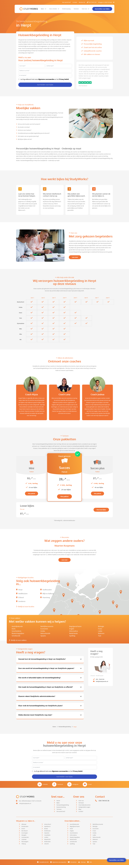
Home (54, 726)
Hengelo (24, 835)
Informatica (73, 631)
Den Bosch (25, 831)
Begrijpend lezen (75, 626)
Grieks (42, 631)
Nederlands (73, 633)
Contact (75, 2)
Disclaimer (72, 862)
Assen (23, 828)
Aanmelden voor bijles (116, 860)
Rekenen (101, 633)
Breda (46, 828)
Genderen (20, 601)
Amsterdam (25, 826)
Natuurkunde (45, 633)
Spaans (43, 636)
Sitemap (82, 862)
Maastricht (47, 839)
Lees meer (75, 257)
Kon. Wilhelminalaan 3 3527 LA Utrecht (30, 801)
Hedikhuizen (21, 593)
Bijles (43, 9)
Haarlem (46, 833)
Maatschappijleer (18, 633)
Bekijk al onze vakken (18, 640)
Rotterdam (47, 841)
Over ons (85, 9)
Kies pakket (31, 493)
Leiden (46, 837)
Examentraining (61, 807)
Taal (99, 636)
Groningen (25, 833)
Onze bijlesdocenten (85, 805)
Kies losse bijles (101, 510)
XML (89, 862)
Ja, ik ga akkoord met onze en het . (44, 79)
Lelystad (24, 839)
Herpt (19, 590)
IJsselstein (47, 835)
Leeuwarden (25, 837)
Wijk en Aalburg (47, 593)
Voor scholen (54, 9)
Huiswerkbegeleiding (64, 726)
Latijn (100, 631)
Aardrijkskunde (17, 626)
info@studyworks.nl (25, 803)
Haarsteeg (45, 597)
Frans (100, 629)
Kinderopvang (66, 9)
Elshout (20, 597)
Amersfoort (47, 824)
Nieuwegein (25, 841)
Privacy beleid (64, 79)
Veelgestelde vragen (84, 807)
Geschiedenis (16, 631)
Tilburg (24, 844)
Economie (44, 629)
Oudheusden (46, 590)
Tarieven (76, 9)
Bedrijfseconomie (46, 626)
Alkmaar (24, 824)
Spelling (72, 636)
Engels (71, 629)
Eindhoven (47, 831)
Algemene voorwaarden (46, 79)
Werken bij (82, 2)
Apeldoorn (47, 826)
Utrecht (46, 844)
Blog (80, 809)
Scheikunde (16, 636)
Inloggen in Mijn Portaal (106, 2)
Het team (81, 803)
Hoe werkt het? (66, 2)
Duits (13, 629)
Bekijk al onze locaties (25, 606)
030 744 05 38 (91, 2)
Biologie (101, 626)
